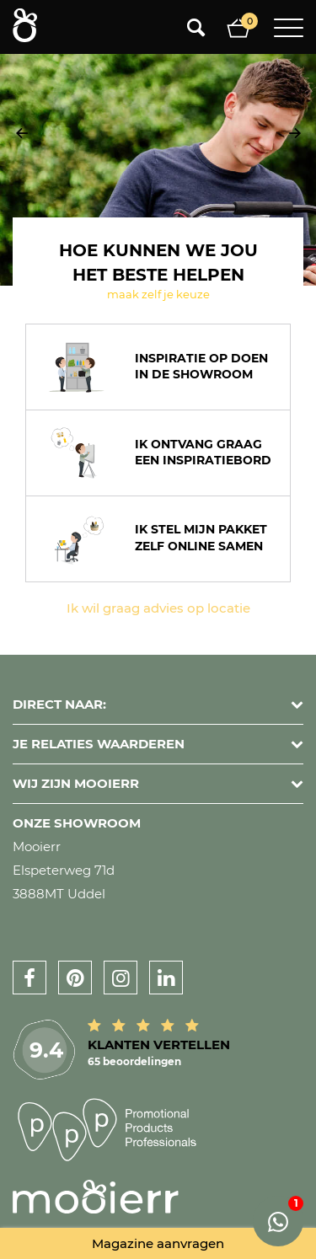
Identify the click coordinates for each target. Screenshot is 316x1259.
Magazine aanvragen (158, 1243)
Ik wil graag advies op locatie (158, 608)
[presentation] (21, 133)
